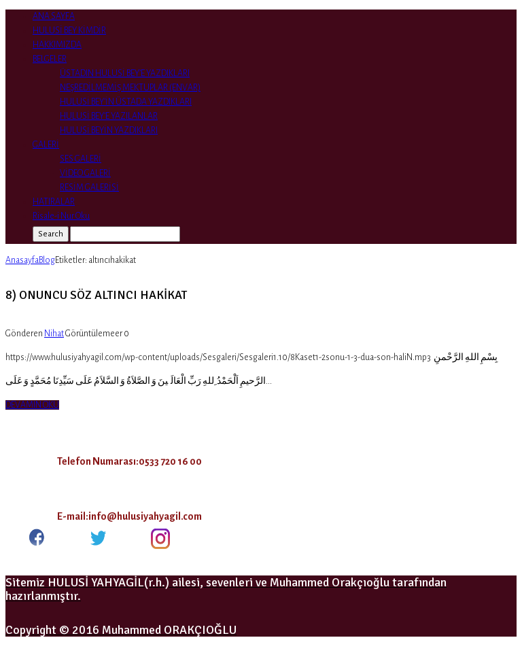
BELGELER (50, 59)
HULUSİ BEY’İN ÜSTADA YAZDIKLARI (126, 102)
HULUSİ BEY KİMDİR (69, 30)
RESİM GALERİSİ (89, 187)
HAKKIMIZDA (57, 45)
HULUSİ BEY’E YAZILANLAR (109, 116)
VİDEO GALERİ (85, 173)
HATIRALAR (54, 202)
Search (50, 233)
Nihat (54, 333)
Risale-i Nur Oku (61, 216)
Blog (47, 260)
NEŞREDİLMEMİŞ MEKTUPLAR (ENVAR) (130, 87)
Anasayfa (22, 260)
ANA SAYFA (54, 16)
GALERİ (46, 144)
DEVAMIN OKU (32, 405)
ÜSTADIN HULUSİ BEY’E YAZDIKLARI (125, 73)
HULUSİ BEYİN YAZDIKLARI (109, 130)
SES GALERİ (80, 159)
